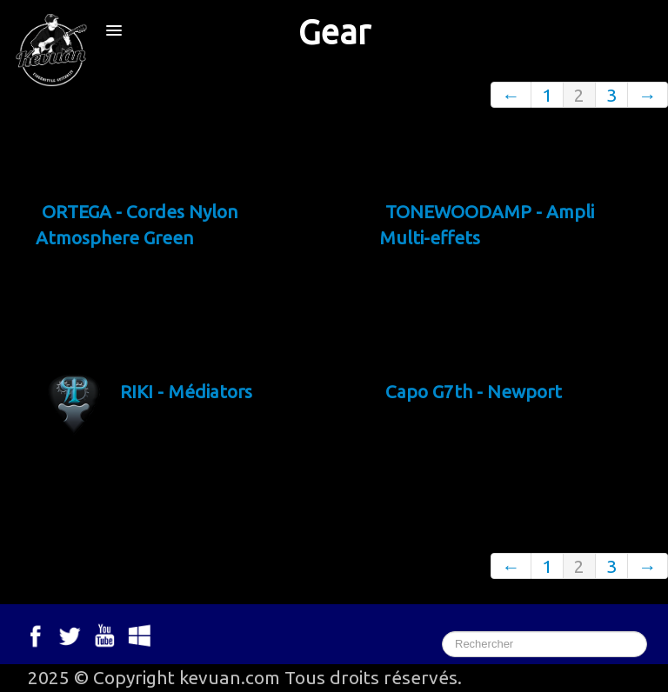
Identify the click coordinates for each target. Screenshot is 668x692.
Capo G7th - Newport (474, 391)
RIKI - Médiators (187, 391)
